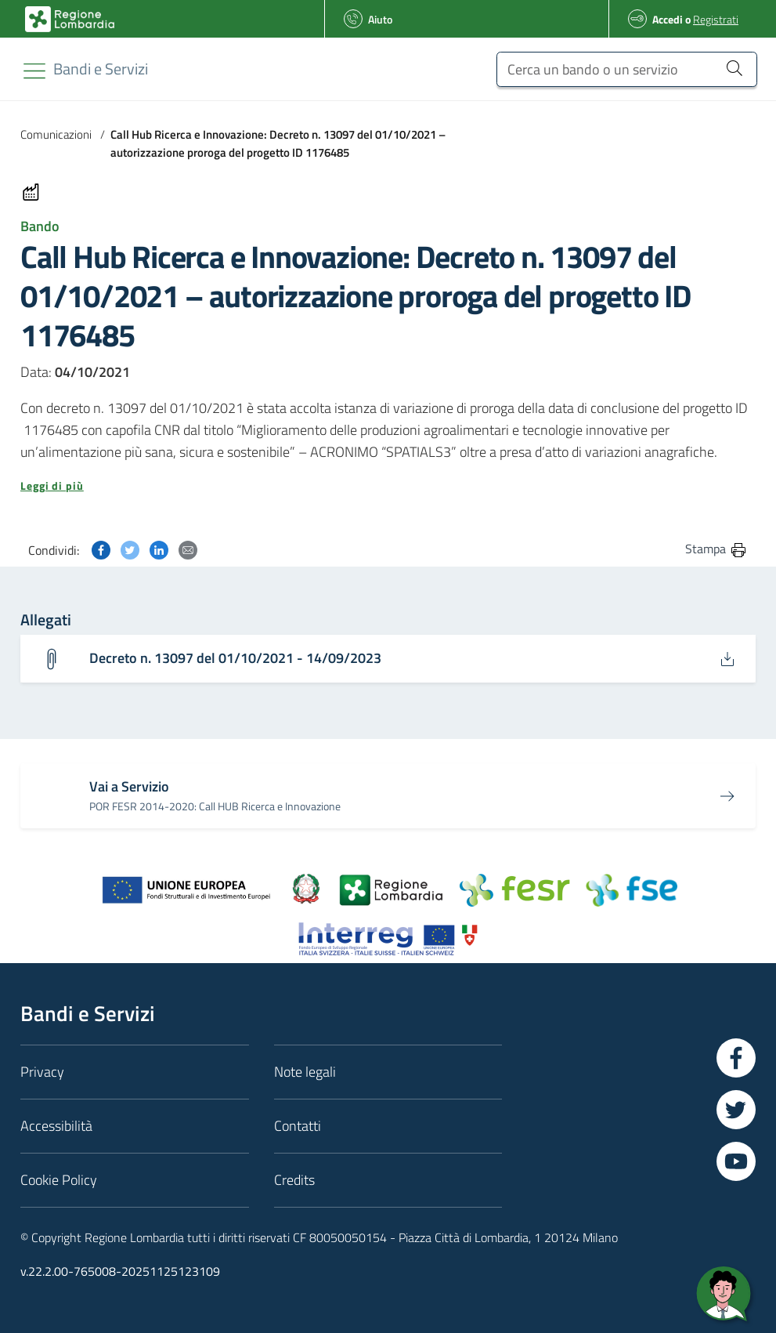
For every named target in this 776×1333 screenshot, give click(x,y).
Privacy (42, 1071)
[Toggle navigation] (34, 71)
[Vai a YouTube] (736, 1161)
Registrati (715, 19)
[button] (388, 485)
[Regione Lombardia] (100, 68)
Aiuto (380, 19)
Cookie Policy (58, 1179)
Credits (294, 1179)
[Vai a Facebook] (736, 1058)
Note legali (305, 1071)
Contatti (297, 1125)
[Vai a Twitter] (736, 1110)
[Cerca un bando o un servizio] (626, 69)
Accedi (667, 19)
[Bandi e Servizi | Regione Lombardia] (69, 19)
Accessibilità (56, 1125)
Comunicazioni (56, 134)
